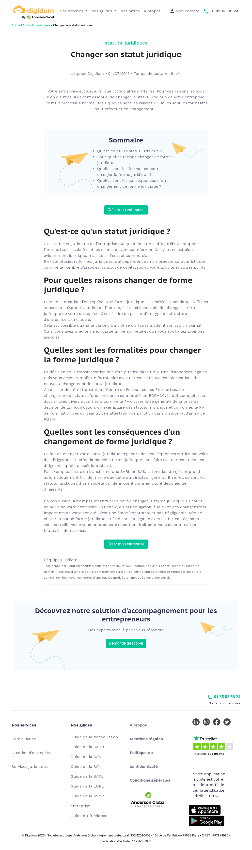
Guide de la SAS (86, 756)
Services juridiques (30, 766)
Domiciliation (24, 739)
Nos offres (130, 11)
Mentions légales (146, 739)
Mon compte (184, 11)
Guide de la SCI (85, 766)
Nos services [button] (72, 11)
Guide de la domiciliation (94, 737)
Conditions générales (150, 780)
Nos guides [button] (102, 11)
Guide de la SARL (87, 776)
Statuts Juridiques (37, 25)
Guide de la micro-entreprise (88, 801)
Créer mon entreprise (126, 209)
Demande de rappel (126, 643)
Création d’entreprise (31, 752)
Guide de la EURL (87, 786)
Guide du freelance (89, 815)
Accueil (17, 25)
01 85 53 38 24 (223, 697)
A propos (152, 11)
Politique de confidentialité (144, 759)
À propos (138, 725)
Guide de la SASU (87, 746)
